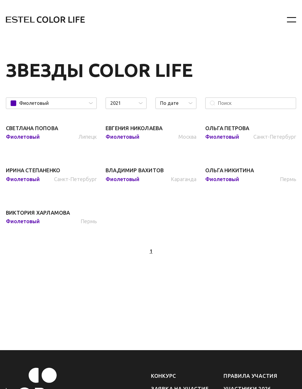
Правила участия (251, 376)
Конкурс (163, 376)
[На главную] (130, 20)
